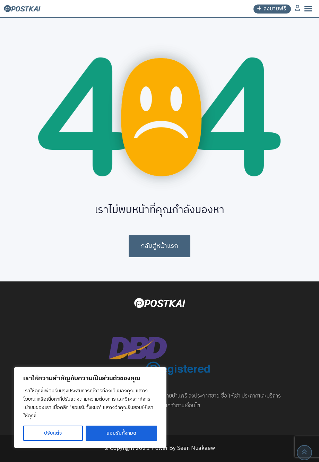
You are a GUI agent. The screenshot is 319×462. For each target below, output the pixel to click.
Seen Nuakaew (196, 448)
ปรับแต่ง (53, 433)
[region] (90, 407)
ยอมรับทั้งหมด (121, 433)
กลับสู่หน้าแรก (159, 246)
